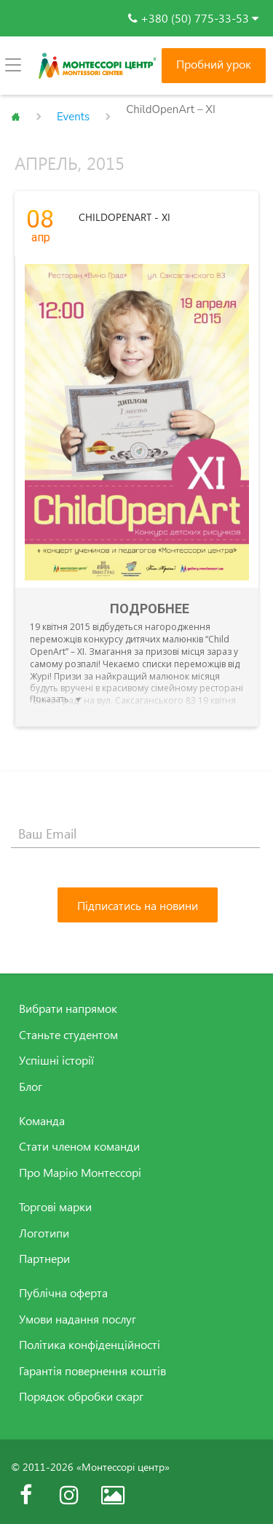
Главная (15, 116)
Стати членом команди (79, 1146)
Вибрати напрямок (68, 1008)
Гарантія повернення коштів (92, 1371)
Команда (42, 1121)
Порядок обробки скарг (81, 1396)
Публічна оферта (63, 1293)
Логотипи (44, 1233)
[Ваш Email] (135, 833)
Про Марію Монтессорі (80, 1173)
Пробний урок (213, 64)
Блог (30, 1086)
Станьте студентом (68, 1035)
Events (73, 116)
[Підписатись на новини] (138, 904)
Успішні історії (56, 1060)
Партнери (44, 1259)
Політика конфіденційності (89, 1345)
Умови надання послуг (77, 1319)
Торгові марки (55, 1207)
